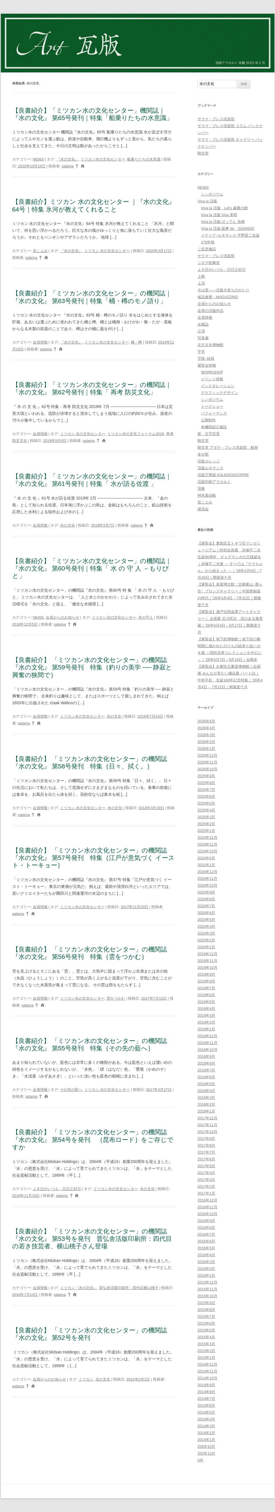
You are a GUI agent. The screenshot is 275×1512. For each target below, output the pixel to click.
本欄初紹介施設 (214, 427)
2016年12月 (207, 1200)
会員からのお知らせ (62, 617)
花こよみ (40, 251)
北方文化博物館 (210, 345)
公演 (201, 331)
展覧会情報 (206, 365)
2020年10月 (207, 885)
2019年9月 (206, 974)
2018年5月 (206, 1084)
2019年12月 (207, 954)
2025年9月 (206, 776)
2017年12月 (207, 1118)
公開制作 (208, 420)
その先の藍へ (71, 1089)
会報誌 (203, 324)
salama (68, 166)
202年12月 (206, 1453)
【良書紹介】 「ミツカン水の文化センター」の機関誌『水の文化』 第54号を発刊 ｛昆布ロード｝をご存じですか (93, 1140)
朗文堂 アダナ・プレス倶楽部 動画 (227, 447)
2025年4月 (206, 810)
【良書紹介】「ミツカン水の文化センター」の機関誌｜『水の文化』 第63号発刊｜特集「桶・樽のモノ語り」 (92, 297)
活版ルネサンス (210, 468)
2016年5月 (206, 1248)
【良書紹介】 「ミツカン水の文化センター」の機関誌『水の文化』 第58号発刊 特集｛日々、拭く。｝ (89, 762)
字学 (201, 352)
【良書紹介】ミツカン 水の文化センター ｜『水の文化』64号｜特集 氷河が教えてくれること (93, 205)
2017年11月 (207, 1125)
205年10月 (206, 1446)
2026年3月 (206, 735)
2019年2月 (206, 1022)
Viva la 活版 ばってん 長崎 (223, 222)
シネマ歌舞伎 (208, 263)
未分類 (203, 454)
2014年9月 (206, 1385)
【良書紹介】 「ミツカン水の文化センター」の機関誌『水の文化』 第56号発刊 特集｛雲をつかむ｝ (89, 953)
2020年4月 (206, 926)
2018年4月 (206, 1091)
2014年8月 (206, 1392)
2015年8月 (206, 1310)
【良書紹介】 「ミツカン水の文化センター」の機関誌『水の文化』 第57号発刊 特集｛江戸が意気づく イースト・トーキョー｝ (93, 858)
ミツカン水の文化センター (103, 159)
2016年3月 (206, 1262)
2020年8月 (206, 899)
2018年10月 (207, 1050)
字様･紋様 (205, 358)
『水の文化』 (67, 159)
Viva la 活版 (207, 201)
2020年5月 (206, 920)
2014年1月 (206, 1440)
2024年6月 (206, 858)
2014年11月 (207, 1371)
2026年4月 (206, 728)
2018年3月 (206, 1097)
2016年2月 (206, 1269)
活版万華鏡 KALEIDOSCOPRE (223, 475)
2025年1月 (206, 831)
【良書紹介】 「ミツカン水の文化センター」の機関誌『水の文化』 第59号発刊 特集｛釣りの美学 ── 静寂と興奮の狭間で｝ (92, 667)
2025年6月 (206, 796)
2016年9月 (206, 1221)
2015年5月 (206, 1330)
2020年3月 (206, 933)
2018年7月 (206, 1070)
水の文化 (67, 525)
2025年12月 (207, 755)
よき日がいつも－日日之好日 (57, 1189)
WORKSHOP (212, 372)
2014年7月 (206, 1399)
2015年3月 (206, 1344)
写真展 (203, 338)
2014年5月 (206, 1412)
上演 (201, 283)
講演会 (203, 509)
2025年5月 (206, 803)
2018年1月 (206, 1111)
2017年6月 (206, 1159)
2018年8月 (206, 1063)
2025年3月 (206, 817)
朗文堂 (203, 153)
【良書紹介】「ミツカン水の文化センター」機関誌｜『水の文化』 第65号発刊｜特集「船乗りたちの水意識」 (92, 114)
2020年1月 (206, 947)
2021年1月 (206, 865)
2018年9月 (206, 1056)
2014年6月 (206, 1405)
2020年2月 (206, 940)
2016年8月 (206, 1227)
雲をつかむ (116, 998)
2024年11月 (207, 844)
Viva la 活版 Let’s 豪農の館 (224, 208)
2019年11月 (207, 961)
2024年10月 (207, 851)
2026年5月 (206, 721)
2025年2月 (206, 824)
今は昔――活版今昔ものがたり (223, 290)
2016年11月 (207, 1207)
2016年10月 (207, 1214)
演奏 (201, 488)
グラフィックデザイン (219, 393)
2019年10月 (207, 967)
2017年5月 (206, 1166)
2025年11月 (207, 762)
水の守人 (145, 617)
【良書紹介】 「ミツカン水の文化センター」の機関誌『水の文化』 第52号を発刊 (89, 1334)
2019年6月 (206, 995)
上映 (201, 276)
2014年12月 (207, 1364)
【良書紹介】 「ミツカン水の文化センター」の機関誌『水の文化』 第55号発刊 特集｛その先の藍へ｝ (89, 1044)
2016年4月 (206, 1255)
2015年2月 (206, 1351)
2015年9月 (206, 1303)
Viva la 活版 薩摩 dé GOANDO (227, 228)
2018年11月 (207, 1043)
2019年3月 (206, 1015)
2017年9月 (206, 1138)
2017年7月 (206, 1152)
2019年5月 (206, 1002)
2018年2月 (206, 1104)
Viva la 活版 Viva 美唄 (219, 215)
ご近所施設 (206, 249)
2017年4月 (206, 1173)
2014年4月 (206, 1419)
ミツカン (86, 1379)
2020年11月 (207, 878)
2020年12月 (207, 872)
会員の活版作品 (210, 311)
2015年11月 (207, 1289)
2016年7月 (206, 1234)
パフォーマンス (214, 413)
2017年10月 (207, 1132)
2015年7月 (206, 1316)
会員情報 (40, 342)
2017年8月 (206, 1145)
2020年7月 (206, 906)
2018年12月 (207, 1036)
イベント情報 (212, 379)
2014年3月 (206, 1426)
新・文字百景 (208, 434)
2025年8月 (206, 783)
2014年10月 (207, 1378)
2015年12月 (207, 1282)
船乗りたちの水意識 (143, 159)
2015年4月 (206, 1337)
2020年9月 (206, 892)
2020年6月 (206, 913)
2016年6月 (206, 1241)
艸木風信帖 (206, 495)
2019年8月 (206, 981)
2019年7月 (206, 988)
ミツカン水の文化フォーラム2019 (135, 434)
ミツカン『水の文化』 (78, 1288)
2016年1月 (206, 1275)
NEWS (38, 159)
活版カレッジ (208, 461)
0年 (200, 1460)
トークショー (212, 406)
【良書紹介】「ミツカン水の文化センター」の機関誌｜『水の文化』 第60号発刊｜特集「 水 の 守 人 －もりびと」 (92, 568)
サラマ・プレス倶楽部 (216, 119)
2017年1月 (206, 1193)
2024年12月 (207, 837)
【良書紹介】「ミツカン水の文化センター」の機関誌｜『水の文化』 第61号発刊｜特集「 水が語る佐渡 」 (92, 480)
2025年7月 (206, 790)
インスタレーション (217, 386)
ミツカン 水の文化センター (107, 251)
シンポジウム (212, 194)
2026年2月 (206, 742)
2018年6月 (206, 1077)
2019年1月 (206, 1029)
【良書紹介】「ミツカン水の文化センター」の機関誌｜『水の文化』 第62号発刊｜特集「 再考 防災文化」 (92, 388)
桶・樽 (136, 342)
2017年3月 (206, 1180)
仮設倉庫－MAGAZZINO (217, 297)
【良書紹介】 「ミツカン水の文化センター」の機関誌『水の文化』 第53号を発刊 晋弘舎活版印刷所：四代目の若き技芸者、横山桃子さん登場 (92, 1239)
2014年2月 (206, 1433)
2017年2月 (206, 1186)
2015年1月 (206, 1357)
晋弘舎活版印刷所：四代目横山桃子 (128, 1288)
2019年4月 (206, 1008)
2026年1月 (206, 748)
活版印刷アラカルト (214, 482)
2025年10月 (207, 769)
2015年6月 (206, 1323)
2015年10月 (207, 1296)
